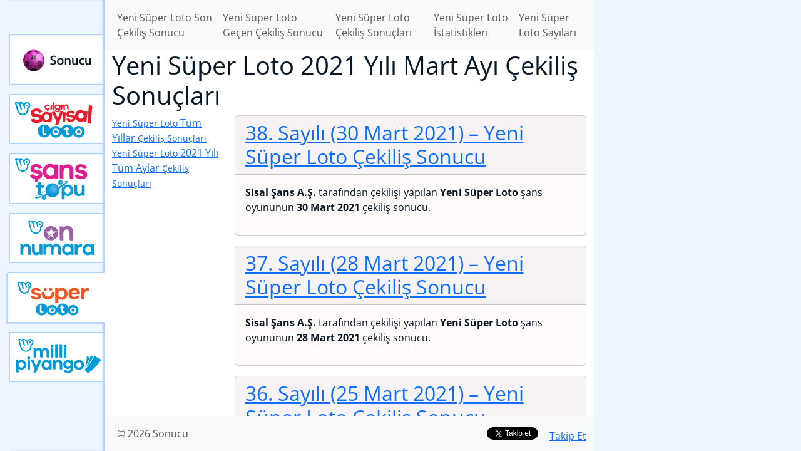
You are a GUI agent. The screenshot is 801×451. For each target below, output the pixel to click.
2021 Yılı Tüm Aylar (165, 167)
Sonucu (57, 59)
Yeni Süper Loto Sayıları (547, 25)
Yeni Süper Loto (56, 297)
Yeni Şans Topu (57, 178)
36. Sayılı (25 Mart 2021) (384, 405)
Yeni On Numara (57, 238)
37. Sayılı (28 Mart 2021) (384, 274)
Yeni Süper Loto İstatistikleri (471, 25)
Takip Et (567, 436)
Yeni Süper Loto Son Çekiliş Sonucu (164, 25)
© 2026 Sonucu (152, 433)
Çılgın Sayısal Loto (57, 119)
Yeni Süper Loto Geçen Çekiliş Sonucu (273, 25)
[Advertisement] (698, 198)
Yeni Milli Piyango (57, 357)
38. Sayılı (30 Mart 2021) (384, 144)
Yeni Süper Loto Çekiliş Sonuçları (373, 25)
